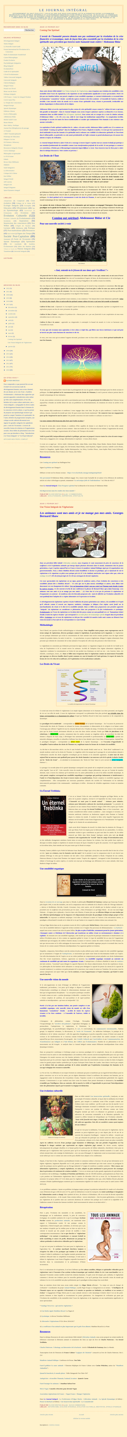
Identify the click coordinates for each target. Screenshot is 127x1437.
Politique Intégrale (10, 94)
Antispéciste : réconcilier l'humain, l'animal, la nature (58, 1378)
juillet (10, 323)
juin (9, 327)
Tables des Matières (24, 246)
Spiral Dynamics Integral (12, 190)
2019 (8, 298)
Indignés (57, 1042)
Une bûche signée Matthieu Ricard (53, 1311)
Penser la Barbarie (46, 1402)
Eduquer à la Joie (9, 139)
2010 (8, 370)
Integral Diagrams (9, 187)
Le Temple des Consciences (13, 103)
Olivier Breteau (12, 380)
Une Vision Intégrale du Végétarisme (75, 91)
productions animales (62, 1220)
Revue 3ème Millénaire (11, 162)
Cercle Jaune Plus (9, 100)
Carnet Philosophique (11, 57)
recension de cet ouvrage (53, 902)
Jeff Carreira (8, 182)
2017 (8, 304)
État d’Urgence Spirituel (72, 114)
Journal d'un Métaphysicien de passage (16, 128)
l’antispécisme (67, 954)
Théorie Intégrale (24, 249)
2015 (8, 354)
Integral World (8, 179)
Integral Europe (9, 105)
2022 (8, 288)
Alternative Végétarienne (50, 1321)
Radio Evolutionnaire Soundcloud (15, 55)
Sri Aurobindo (16, 244)
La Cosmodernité (87, 1402)
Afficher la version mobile (81, 1418)
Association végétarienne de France (52, 1394)
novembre (11, 311)
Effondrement (22, 208)
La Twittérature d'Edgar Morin (70, 1399)
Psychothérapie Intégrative (12, 63)
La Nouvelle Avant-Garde (12, 46)
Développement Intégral (11, 41)
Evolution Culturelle (86, 1407)
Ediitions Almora (9, 111)
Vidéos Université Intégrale (12, 77)
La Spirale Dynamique (107, 1399)
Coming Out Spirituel (49, 30)
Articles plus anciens (116, 1415)
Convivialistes (97, 1039)
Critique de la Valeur (10, 173)
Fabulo (6, 159)
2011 (8, 367)
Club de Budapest (9, 83)
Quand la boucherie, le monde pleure (52, 1373)
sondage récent (45, 576)
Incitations (7, 221)
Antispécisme (53, 1407)
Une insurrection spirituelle (100, 1096)
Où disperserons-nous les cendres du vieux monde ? (57, 491)
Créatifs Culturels (83, 1039)
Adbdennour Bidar (10, 117)
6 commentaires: (76, 494)
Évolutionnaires (91, 1042)
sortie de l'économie (84, 1031)
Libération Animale (89, 1337)
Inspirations (67, 496)
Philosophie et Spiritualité (12, 153)
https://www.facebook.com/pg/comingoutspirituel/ (84, 473)
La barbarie (118, 928)
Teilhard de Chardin (9, 249)
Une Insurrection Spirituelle (70, 1402)
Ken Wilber (7, 176)
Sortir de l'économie (22, 239)
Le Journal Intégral (63, 10)
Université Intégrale (10, 80)
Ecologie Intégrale (68, 1407)
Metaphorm (7, 145)
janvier (10, 346)
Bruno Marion (8, 122)
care (78, 1029)
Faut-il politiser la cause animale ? (52, 1365)
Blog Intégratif (8, 66)
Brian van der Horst (10, 91)
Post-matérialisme (15, 230)
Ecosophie (27, 206)
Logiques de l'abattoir (83, 1353)
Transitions (7, 251)
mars (10, 333)
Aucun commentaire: (77, 1405)
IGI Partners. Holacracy (11, 142)
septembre (11, 317)
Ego (33, 208)
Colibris (79, 1042)
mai (9, 330)
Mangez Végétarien (83, 1394)
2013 (8, 360)
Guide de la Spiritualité (11, 71)
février (10, 336)
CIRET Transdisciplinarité (12, 134)
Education (8, 208)
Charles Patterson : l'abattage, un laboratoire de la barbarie (60, 1347)
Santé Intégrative (9, 168)
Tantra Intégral (8, 44)
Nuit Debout (68, 1042)
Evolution (24, 213)
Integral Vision (8, 86)
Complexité (20, 201)
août (9, 320)
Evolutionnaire (54, 496)
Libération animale (70, 563)
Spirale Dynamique (113, 1407)
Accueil (81, 1415)
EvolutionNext (8, 69)
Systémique (45, 1316)
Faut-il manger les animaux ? (50, 1383)
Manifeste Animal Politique (49, 1360)
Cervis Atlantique (9, 151)
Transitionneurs (45, 1042)
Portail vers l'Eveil (10, 88)
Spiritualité (78, 496)
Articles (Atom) (54, 1425)
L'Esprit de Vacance (23, 226)
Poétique (31, 228)
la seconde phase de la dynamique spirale (91, 615)
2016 (8, 351)
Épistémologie (28, 210)
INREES (6, 165)
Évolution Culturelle (10, 218)
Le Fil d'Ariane (9, 156)
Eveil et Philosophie (10, 114)
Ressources (30, 230)
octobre (10, 314)
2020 (8, 295)
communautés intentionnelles (106, 1029)
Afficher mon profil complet (16, 439)
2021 (8, 291)
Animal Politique (70, 1288)
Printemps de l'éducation (12, 137)
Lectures (7, 228)
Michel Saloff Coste (10, 120)
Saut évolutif (11, 233)
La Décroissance (9, 170)
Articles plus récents (46, 1415)
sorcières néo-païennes (63, 1024)
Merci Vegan (44, 1389)
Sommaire (7, 239)
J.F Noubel (7, 131)
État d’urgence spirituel (66, 486)
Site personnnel (45, 478)
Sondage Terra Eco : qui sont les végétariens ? (57, 1306)
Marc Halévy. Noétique (11, 125)
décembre (11, 307)
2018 (8, 301)
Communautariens (113, 1039)
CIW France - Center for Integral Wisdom (17, 97)
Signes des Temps (24, 233)
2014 (8, 357)
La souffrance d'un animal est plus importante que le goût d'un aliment (66, 1326)
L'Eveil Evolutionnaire (11, 74)
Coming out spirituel (50, 462)
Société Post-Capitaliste (16, 236)
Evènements (8, 213)
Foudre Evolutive (9, 60)
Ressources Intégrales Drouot (13, 148)
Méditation (100, 1407)
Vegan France (70, 1394)
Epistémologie (12, 210)
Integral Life (8, 185)
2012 (8, 363)
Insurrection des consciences (15, 223)
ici (80, 1285)
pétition (48, 467)
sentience (120, 961)
